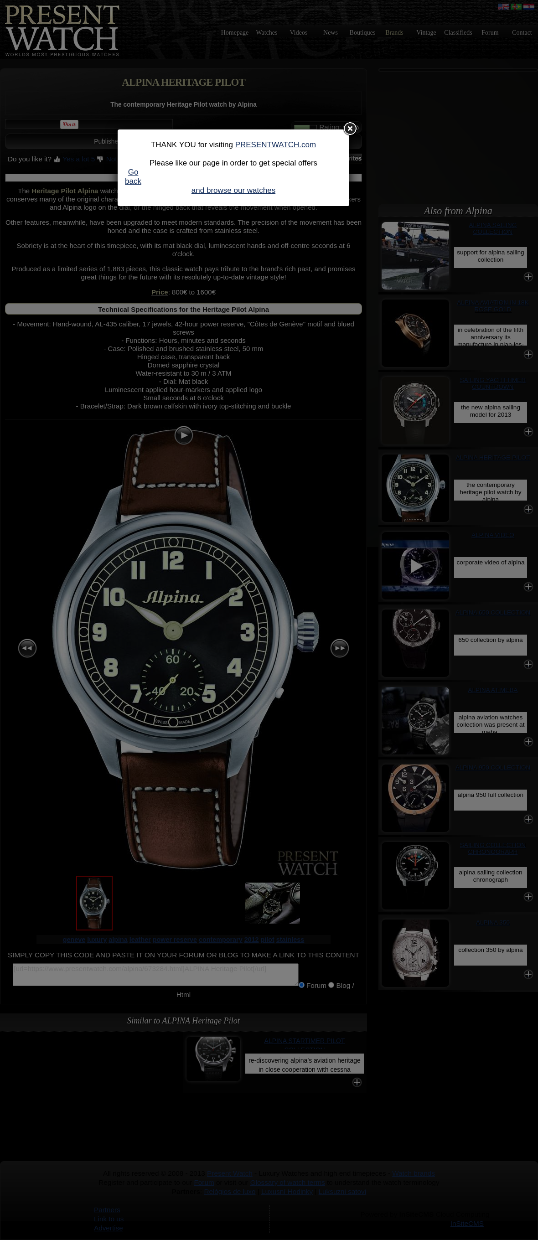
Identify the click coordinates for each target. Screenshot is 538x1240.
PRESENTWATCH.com (275, 144)
